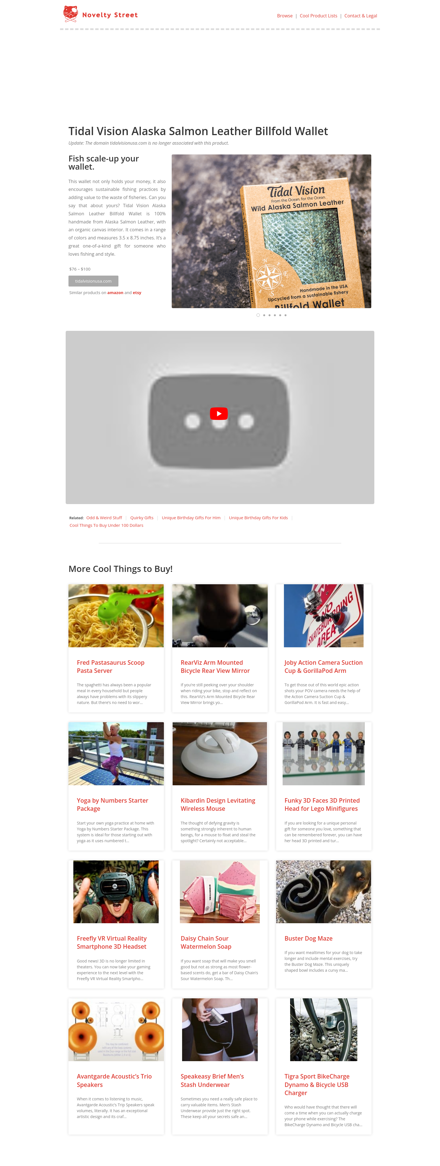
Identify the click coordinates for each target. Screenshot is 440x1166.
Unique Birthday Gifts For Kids (258, 517)
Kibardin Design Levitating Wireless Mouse (218, 804)
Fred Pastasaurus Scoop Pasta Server (111, 667)
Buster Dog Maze (309, 938)
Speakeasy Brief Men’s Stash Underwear (212, 1080)
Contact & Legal (361, 16)
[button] (93, 281)
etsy (137, 292)
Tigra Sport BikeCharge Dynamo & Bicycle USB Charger (317, 1084)
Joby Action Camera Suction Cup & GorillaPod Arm (324, 667)
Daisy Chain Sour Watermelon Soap (206, 942)
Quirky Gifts (141, 517)
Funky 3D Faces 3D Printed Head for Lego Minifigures (322, 804)
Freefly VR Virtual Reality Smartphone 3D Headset (112, 942)
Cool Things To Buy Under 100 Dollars (106, 525)
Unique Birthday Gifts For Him (191, 517)
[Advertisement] (220, 72)
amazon (115, 292)
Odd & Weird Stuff (104, 517)
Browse (285, 16)
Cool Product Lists (318, 16)
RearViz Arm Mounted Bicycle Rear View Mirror (215, 667)
